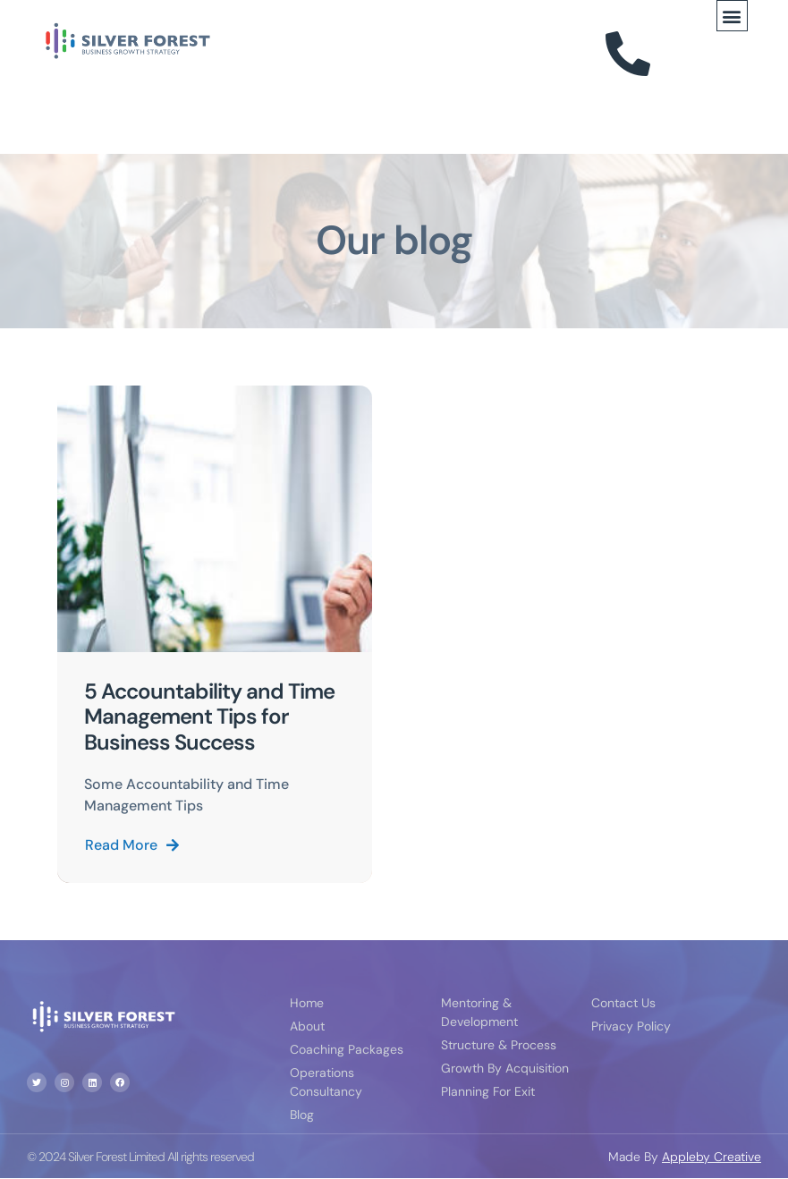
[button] (732, 15)
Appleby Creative (711, 1157)
